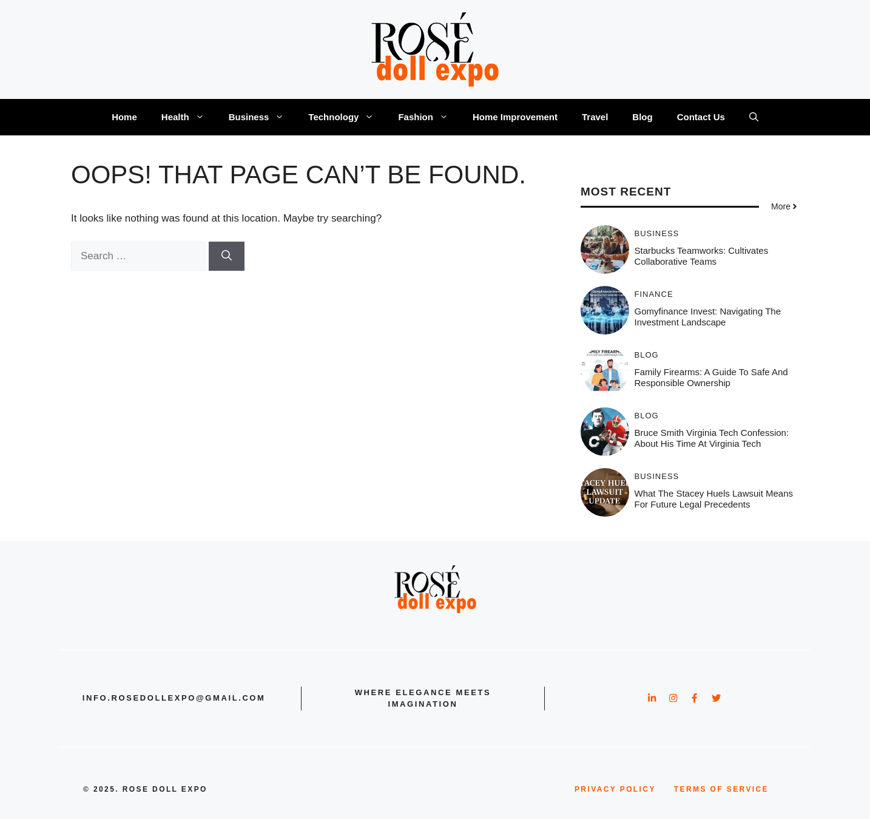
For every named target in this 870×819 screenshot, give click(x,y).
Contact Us (701, 117)
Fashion (429, 117)
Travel (595, 117)
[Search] (226, 256)
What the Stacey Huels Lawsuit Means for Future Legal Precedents (714, 498)
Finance (654, 294)
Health (189, 117)
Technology (347, 117)
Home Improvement (515, 117)
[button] (754, 117)
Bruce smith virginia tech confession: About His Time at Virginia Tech (712, 438)
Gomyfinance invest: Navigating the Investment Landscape (708, 316)
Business (263, 117)
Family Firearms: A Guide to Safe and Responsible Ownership (711, 377)
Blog (642, 117)
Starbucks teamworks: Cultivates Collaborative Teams (702, 256)
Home (124, 117)
